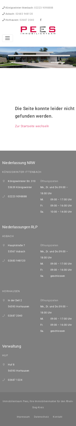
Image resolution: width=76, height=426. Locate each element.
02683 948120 (17, 13)
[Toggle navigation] (7, 38)
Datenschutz (41, 416)
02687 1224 (15, 380)
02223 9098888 (27, 7)
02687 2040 (18, 20)
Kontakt (57, 416)
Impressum (23, 416)
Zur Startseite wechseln (32, 126)
